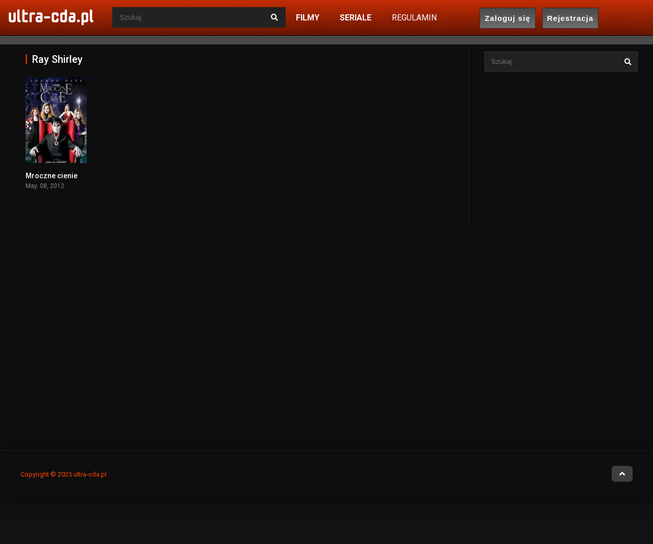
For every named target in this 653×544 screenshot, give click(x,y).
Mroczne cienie (52, 176)
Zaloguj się (507, 18)
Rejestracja (570, 18)
